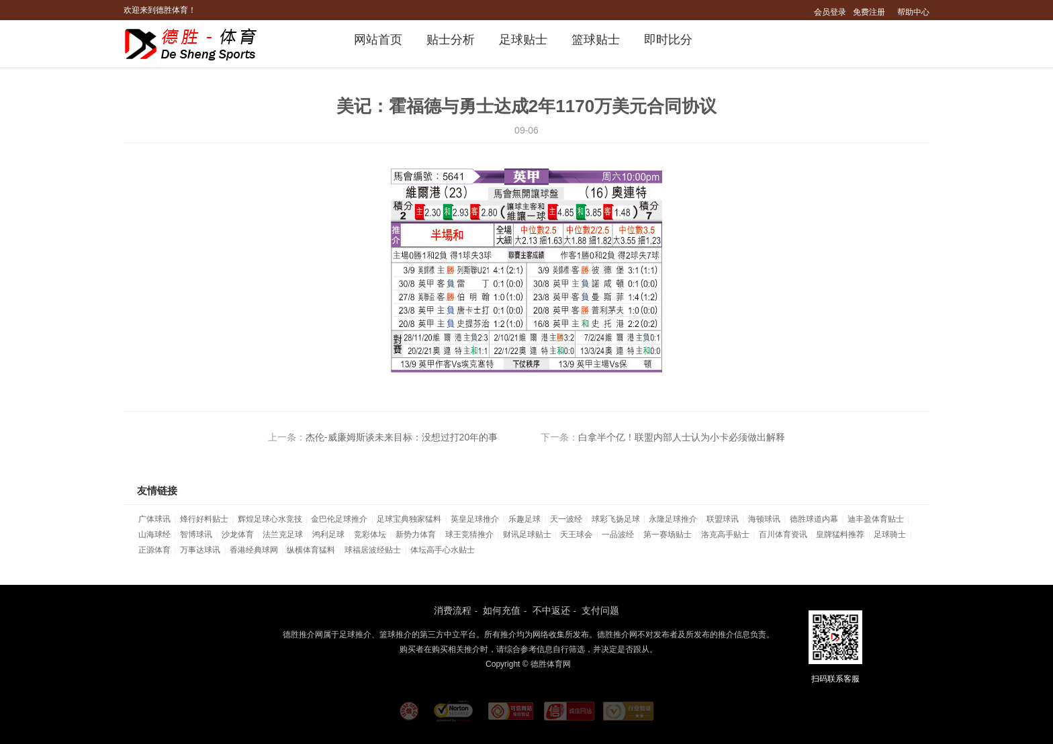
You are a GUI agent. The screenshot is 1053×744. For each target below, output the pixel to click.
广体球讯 (154, 519)
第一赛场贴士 (667, 534)
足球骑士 (890, 534)
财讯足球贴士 (527, 534)
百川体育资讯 (783, 534)
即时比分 (668, 39)
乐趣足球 (524, 519)
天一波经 (566, 519)
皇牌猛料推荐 (840, 534)
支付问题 (600, 610)
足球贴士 (523, 39)
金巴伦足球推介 (339, 519)
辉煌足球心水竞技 (270, 519)
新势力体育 (416, 534)
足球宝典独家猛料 (409, 519)
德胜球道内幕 (814, 519)
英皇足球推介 (475, 519)
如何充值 (501, 610)
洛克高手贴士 (725, 534)
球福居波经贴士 (373, 550)
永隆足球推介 (673, 519)
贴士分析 (450, 39)
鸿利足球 (328, 534)
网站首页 (378, 39)
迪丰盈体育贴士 (876, 519)
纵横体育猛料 (311, 550)
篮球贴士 (595, 39)
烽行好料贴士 (204, 519)
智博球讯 (196, 534)
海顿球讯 (764, 519)
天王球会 (576, 534)
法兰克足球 (283, 534)
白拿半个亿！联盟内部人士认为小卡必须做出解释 (681, 437)
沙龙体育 (238, 534)
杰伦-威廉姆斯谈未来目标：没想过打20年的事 (402, 437)
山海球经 (154, 534)
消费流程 (452, 610)
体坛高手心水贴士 (442, 550)
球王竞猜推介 (469, 534)
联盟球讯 (722, 519)
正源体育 (154, 550)
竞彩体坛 (370, 534)
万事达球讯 (200, 550)
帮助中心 (913, 12)
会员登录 (830, 12)
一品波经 (618, 534)
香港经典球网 (254, 550)
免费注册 (869, 12)
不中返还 (551, 610)
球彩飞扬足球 (616, 519)
